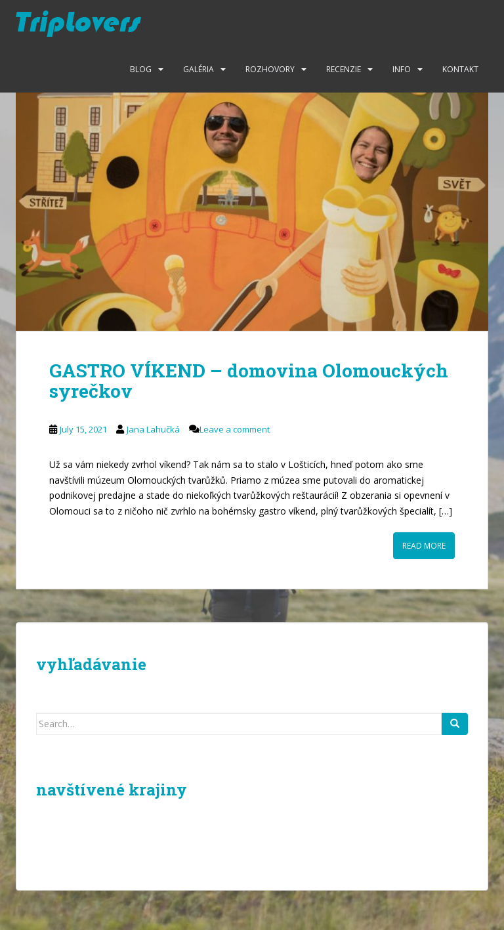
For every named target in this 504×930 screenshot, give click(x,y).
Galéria (198, 69)
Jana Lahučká (153, 429)
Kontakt (460, 69)
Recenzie (343, 69)
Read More (424, 545)
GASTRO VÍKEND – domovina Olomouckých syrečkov (248, 380)
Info (401, 69)
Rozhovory (270, 69)
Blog (141, 69)
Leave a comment (235, 429)
